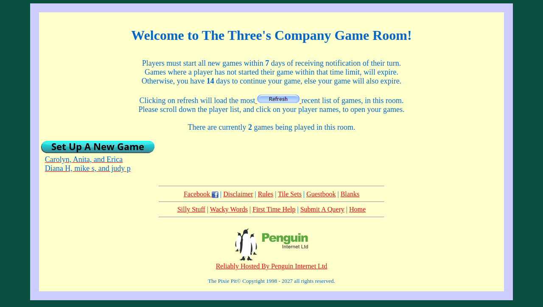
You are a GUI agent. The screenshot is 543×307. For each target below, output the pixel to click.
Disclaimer (238, 194)
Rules (265, 194)
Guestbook (321, 194)
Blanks (350, 194)
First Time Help (273, 209)
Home (357, 209)
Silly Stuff (191, 209)
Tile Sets (290, 194)
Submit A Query (322, 209)
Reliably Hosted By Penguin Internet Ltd (271, 266)
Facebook (201, 194)
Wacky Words (229, 209)
